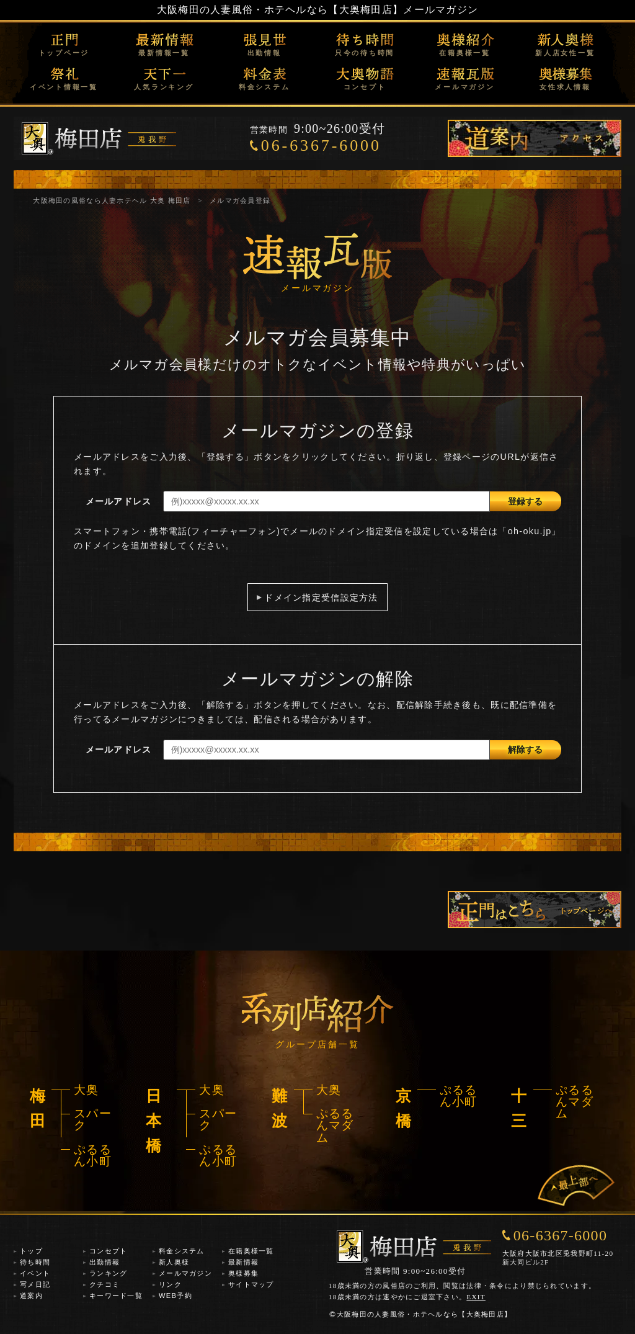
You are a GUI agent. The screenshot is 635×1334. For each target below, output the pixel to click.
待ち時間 (35, 1262)
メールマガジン (464, 87)
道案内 (31, 1295)
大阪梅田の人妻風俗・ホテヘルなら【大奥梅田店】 (280, 9)
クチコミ (104, 1284)
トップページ (64, 52)
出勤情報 (264, 52)
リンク (170, 1284)
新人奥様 (174, 1262)
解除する (525, 749)
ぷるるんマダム (335, 1126)
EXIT (476, 1296)
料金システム (264, 87)
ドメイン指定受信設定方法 (321, 597)
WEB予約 (175, 1295)
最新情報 (243, 1262)
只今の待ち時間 (364, 52)
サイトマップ (251, 1284)
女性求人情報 (565, 87)
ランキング (108, 1273)
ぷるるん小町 (93, 1155)
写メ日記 (35, 1284)
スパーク (93, 1119)
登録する (525, 501)
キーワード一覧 (116, 1295)
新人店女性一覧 (565, 52)
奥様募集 (243, 1273)
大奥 (86, 1090)
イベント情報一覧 (64, 87)
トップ (31, 1251)
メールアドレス (119, 501)
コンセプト (365, 87)
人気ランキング (163, 87)
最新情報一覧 (164, 52)
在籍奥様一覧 (465, 52)
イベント (35, 1273)
